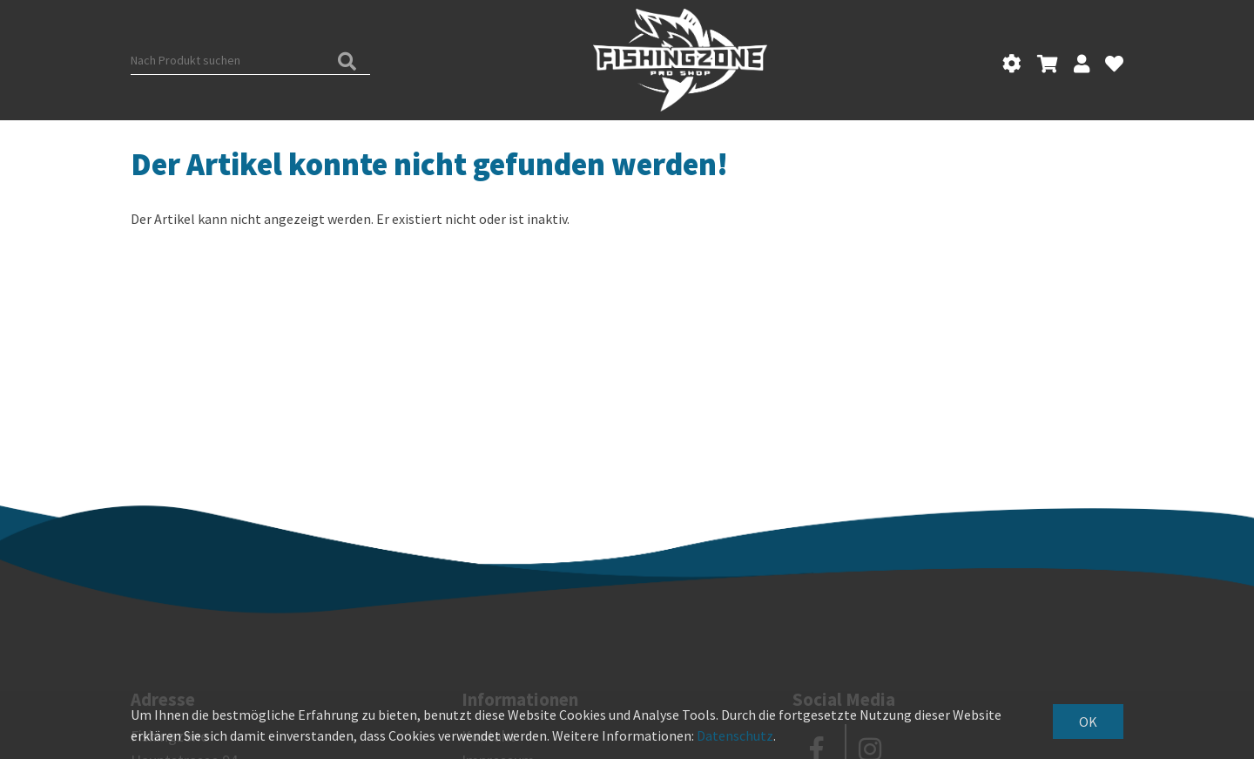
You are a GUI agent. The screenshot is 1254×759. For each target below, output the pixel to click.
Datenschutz (735, 735)
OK (1088, 721)
